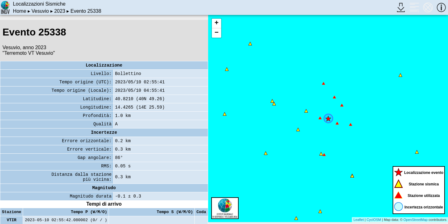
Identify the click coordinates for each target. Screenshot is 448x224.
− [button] (216, 33)
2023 (59, 11)
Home (19, 11)
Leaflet (358, 220)
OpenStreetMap (416, 220)
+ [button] (216, 23)
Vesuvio (40, 11)
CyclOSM (373, 220)
